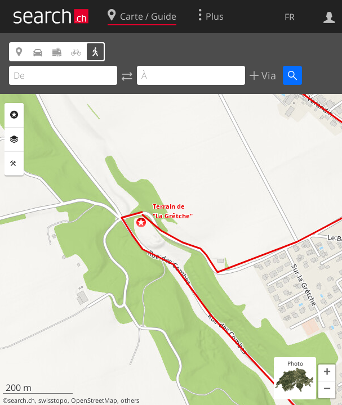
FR (290, 17)
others (130, 400)
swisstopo (53, 400)
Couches (14, 139)
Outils (14, 164)
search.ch (21, 400)
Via (267, 75)
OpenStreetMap (94, 400)
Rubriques (14, 115)
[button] (141, 222)
